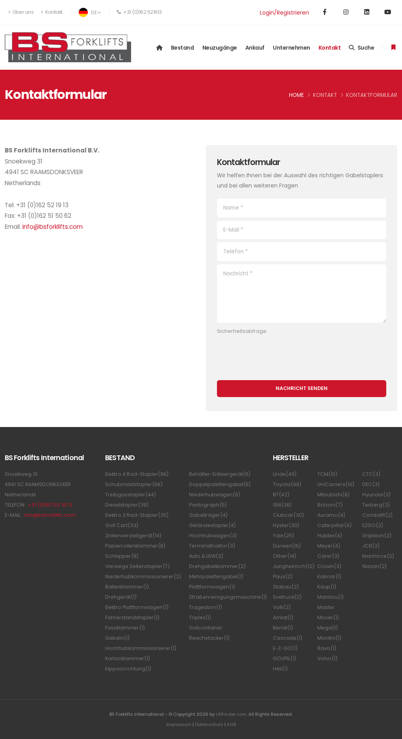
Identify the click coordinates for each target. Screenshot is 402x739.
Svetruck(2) (287, 597)
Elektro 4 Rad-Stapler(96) (137, 474)
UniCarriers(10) (336, 484)
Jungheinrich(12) (294, 566)
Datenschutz (209, 724)
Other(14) (284, 556)
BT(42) (281, 494)
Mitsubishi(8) (333, 494)
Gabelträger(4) (208, 515)
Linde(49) (285, 474)
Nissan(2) (374, 566)
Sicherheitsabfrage (242, 331)
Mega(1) (327, 627)
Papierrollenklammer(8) (136, 545)
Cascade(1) (288, 638)
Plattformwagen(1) (212, 586)
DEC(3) (371, 484)
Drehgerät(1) (121, 597)
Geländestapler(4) (213, 525)
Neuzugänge (219, 48)
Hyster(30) (286, 525)
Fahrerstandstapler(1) (132, 617)
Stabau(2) (286, 586)
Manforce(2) (378, 556)
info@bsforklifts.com (52, 227)
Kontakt (52, 12)
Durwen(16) (287, 545)
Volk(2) (282, 607)
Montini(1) (329, 638)
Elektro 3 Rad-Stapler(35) (137, 515)
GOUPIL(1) (284, 658)
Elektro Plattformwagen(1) (137, 607)
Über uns (20, 12)
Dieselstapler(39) (127, 504)
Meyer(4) (329, 545)
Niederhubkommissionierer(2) (144, 576)
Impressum (178, 724)
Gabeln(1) (117, 638)
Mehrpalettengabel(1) (217, 576)
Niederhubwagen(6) (215, 494)
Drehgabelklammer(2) (218, 566)
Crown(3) (329, 566)
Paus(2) (283, 576)
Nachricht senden (302, 388)
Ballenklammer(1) (127, 586)
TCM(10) (327, 474)
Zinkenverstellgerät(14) (134, 535)
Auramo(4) (331, 515)
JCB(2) (371, 545)
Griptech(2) (377, 535)
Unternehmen (291, 48)
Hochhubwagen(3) (213, 535)
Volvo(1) (327, 658)
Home (296, 95)
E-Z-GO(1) (285, 648)
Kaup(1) (326, 586)
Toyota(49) (287, 484)
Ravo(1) (326, 648)
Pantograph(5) (208, 504)
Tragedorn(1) (205, 607)
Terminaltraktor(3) (212, 545)
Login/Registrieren (284, 13)
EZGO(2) (372, 525)
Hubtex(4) (330, 535)
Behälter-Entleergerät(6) (220, 474)
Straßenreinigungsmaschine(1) (228, 597)
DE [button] (89, 12)
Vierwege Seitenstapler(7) (138, 566)
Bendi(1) (283, 627)
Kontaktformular (371, 95)
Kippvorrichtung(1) (128, 668)
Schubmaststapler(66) (134, 484)
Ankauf (255, 48)
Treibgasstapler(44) (131, 494)
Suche (361, 48)
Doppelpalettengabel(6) (220, 484)
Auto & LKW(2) (206, 556)
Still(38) (282, 504)
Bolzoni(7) (330, 504)
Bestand (182, 48)
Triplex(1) (200, 617)
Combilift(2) (377, 515)
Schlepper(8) (122, 556)
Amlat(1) (283, 617)
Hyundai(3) (376, 494)
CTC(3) (371, 474)
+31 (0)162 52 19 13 (50, 504)
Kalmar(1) (329, 576)
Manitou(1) (330, 597)
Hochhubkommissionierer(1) (141, 648)
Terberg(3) (376, 504)
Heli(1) (280, 668)
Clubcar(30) (288, 515)
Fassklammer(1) (125, 627)
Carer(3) (328, 556)
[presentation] (277, 353)
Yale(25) (284, 535)
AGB (232, 724)
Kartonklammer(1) (127, 658)
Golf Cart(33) (121, 525)
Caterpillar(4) (334, 525)
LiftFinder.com (231, 714)
